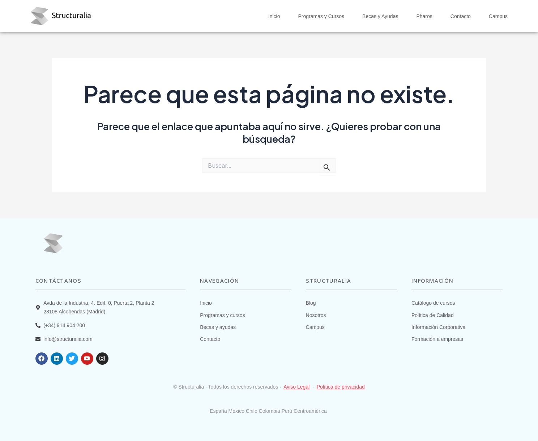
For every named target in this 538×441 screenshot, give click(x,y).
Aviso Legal (296, 387)
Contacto (461, 16)
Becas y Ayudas (380, 16)
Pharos (424, 16)
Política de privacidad (341, 387)
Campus (498, 16)
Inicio (274, 16)
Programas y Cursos (321, 16)
